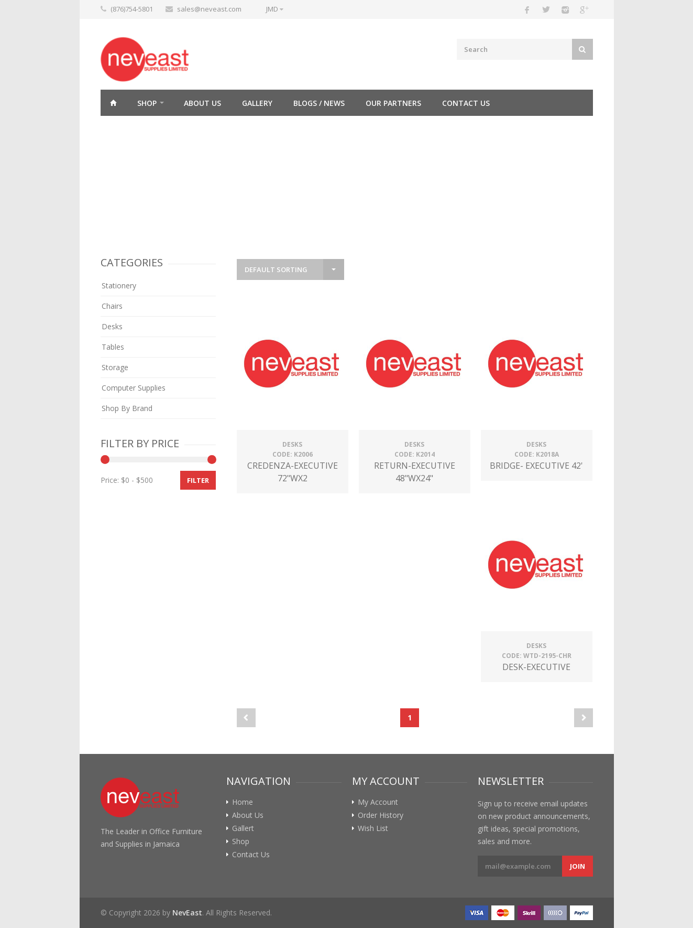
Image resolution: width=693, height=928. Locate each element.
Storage (115, 367)
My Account (378, 802)
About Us (202, 103)
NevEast (187, 913)
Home (114, 103)
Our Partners (393, 103)
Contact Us (466, 103)
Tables (113, 347)
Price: (110, 480)
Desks (112, 326)
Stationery (119, 285)
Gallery (257, 103)
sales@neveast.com (209, 9)
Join (577, 866)
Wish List (373, 828)
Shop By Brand (127, 408)
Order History (380, 815)
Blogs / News (319, 103)
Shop (147, 103)
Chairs (112, 306)
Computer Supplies (134, 388)
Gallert (243, 828)
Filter (198, 480)
